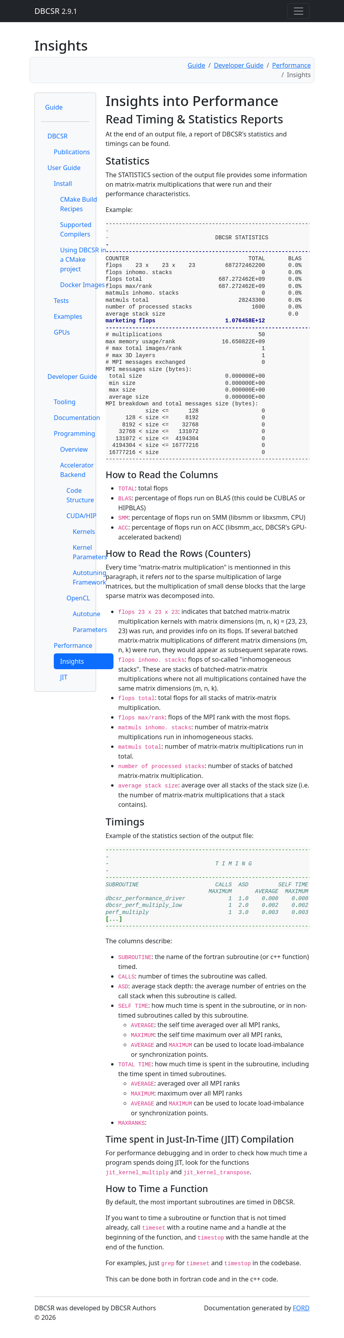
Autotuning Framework (89, 577)
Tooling (65, 401)
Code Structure (80, 495)
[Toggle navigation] (298, 11)
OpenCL (78, 598)
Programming (74, 433)
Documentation (77, 417)
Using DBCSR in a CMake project (83, 259)
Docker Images (82, 284)
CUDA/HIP (81, 515)
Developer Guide (239, 65)
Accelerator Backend (77, 470)
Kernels (84, 531)
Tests (61, 300)
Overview (74, 449)
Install (63, 183)
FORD (301, 1308)
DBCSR (55, 11)
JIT (64, 677)
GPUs (62, 332)
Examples (68, 316)
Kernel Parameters (90, 552)
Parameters (90, 629)
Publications (72, 152)
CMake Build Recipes (78, 204)
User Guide (64, 167)
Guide (196, 65)
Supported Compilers (75, 229)
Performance (291, 65)
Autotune (86, 613)
